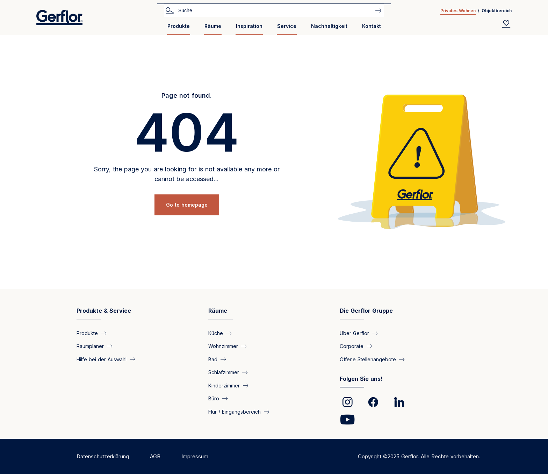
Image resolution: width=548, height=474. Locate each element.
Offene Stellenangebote (368, 359)
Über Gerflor (354, 333)
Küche (215, 333)
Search (169, 10)
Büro (213, 398)
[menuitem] (178, 29)
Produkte (178, 26)
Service (286, 26)
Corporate (351, 346)
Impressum (194, 456)
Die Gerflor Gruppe (366, 310)
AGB (155, 456)
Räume (212, 26)
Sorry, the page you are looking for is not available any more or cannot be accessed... (187, 174)
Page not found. (186, 95)
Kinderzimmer (224, 385)
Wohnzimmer (223, 346)
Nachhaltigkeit (329, 26)
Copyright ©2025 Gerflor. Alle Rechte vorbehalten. (419, 456)
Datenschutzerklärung (103, 456)
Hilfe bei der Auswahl (102, 359)
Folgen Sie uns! (361, 378)
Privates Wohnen (458, 10)
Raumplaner (90, 346)
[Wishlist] (506, 23)
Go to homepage (187, 205)
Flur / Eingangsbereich (234, 411)
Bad (212, 359)
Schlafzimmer (223, 372)
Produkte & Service (104, 310)
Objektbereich (497, 10)
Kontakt (371, 26)
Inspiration (249, 26)
